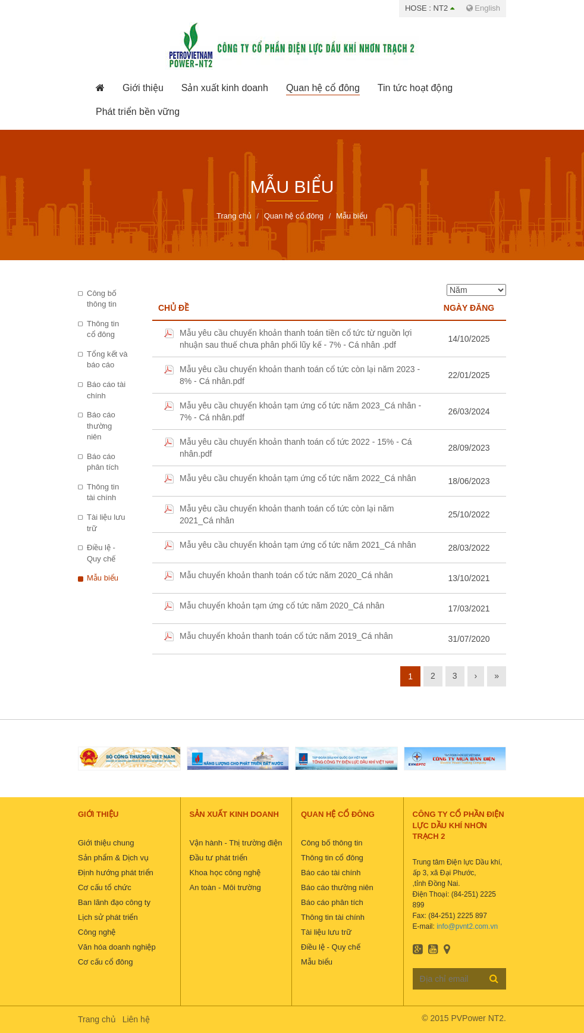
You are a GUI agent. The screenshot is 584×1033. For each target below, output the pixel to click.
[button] (143, 88)
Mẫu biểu (102, 577)
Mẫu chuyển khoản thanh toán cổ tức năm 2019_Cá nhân (286, 636)
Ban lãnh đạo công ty (114, 902)
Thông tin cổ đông (103, 329)
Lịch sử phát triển (108, 917)
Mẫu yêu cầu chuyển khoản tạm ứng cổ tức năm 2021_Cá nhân (298, 545)
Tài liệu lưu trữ (106, 523)
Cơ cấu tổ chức (104, 887)
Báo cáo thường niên (101, 425)
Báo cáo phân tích (103, 462)
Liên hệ (136, 1019)
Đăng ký (494, 978)
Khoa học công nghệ (225, 872)
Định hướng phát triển (115, 872)
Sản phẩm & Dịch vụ (113, 857)
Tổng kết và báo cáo (107, 359)
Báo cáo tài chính (106, 390)
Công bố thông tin (102, 299)
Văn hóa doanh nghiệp (117, 947)
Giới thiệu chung (106, 842)
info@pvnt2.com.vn (467, 926)
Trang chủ (97, 1019)
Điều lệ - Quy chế (101, 553)
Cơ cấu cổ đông (105, 961)
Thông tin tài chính (103, 492)
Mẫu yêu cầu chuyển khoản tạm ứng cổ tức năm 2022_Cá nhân (298, 478)
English (483, 8)
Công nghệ (96, 932)
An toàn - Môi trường (225, 887)
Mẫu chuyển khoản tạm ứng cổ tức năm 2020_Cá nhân (282, 605)
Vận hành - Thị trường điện (236, 842)
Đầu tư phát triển (218, 857)
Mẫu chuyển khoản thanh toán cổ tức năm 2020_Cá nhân (286, 575)
